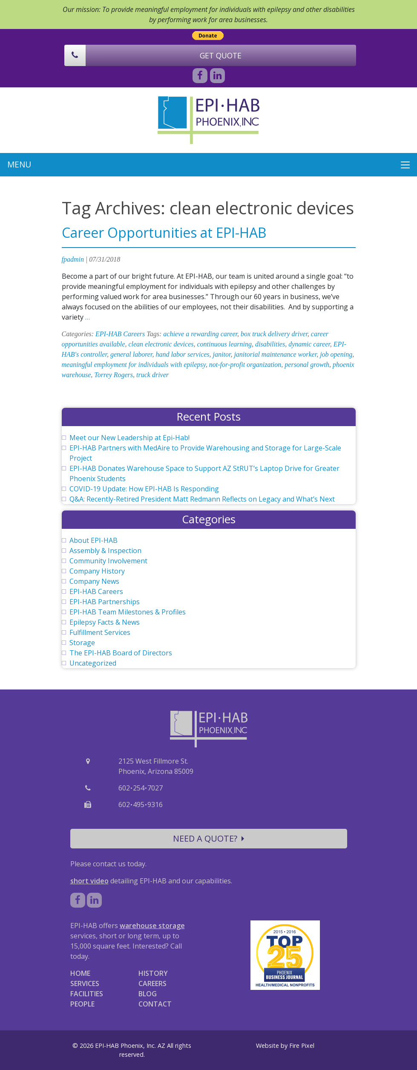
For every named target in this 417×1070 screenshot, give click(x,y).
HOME (80, 973)
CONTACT (155, 1004)
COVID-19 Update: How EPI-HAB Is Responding (144, 488)
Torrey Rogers (113, 374)
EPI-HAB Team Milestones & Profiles (127, 612)
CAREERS (152, 983)
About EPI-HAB (93, 540)
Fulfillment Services (99, 632)
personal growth (307, 364)
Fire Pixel (301, 1045)
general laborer (131, 354)
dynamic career (309, 344)
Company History (97, 571)
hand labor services (182, 354)
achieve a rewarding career (200, 333)
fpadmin (73, 259)
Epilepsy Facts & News (104, 622)
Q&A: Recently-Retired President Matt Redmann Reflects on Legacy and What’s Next (202, 499)
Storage (82, 642)
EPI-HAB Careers (120, 333)
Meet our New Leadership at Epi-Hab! (129, 437)
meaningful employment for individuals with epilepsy (134, 364)
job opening (336, 354)
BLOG (147, 993)
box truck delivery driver (274, 333)
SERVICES (84, 983)
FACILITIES (86, 993)
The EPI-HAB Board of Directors (120, 653)
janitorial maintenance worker (275, 354)
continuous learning (224, 344)
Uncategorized (92, 663)
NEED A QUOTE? (208, 838)
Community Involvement (108, 560)
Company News (94, 581)
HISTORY (153, 973)
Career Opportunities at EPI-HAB (164, 232)
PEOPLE (82, 1004)
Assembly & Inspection (105, 550)
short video (89, 880)
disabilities (270, 344)
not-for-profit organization (245, 364)
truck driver (152, 374)
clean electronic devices (160, 344)
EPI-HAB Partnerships (104, 601)
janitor (222, 354)
